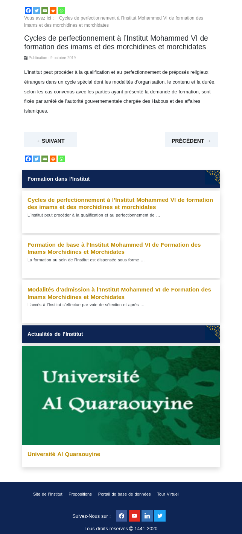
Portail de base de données (124, 494)
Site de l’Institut (47, 494)
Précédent (188, 141)
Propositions (80, 494)
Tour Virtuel (167, 494)
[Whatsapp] (61, 10)
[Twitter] (36, 10)
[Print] (53, 10)
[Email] (44, 10)
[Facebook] (28, 10)
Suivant (53, 141)
